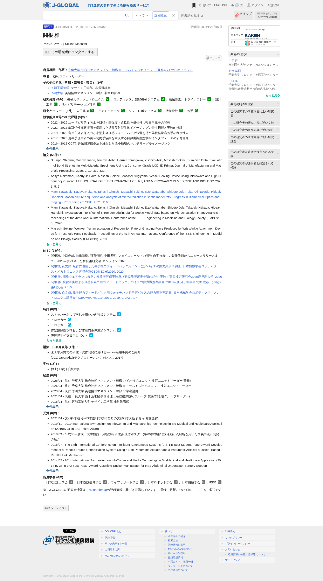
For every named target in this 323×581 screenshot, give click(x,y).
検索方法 (173, 540)
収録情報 (110, 537)
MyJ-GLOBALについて (180, 548)
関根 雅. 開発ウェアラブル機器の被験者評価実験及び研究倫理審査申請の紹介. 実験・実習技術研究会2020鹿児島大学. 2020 (136, 276)
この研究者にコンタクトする (74, 53)
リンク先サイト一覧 (116, 543)
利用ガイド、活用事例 (180, 561)
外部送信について (178, 570)
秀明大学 (57, 93)
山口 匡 (233, 81)
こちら (199, 489)
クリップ (245, 15)
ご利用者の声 (112, 549)
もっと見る (273, 95)
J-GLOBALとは (113, 531)
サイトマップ (232, 559)
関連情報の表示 (176, 544)
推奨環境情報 (175, 557)
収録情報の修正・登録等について (246, 554)
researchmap (98, 489)
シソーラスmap (267, 15)
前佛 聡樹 (234, 70)
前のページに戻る (55, 508)
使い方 (206, 5)
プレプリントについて (180, 566)
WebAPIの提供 (176, 553)
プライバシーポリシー (237, 543)
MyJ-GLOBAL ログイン (118, 555)
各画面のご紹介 (176, 536)
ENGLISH (220, 5)
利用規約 (230, 531)
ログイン (257, 5)
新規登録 (273, 5)
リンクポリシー (233, 537)
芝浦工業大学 (60, 88)
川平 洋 (233, 60)
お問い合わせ (232, 549)
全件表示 (52, 148)
